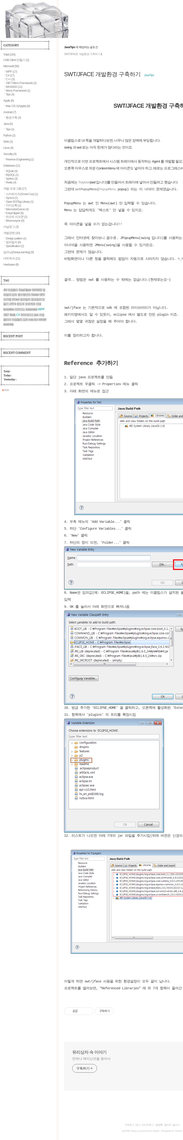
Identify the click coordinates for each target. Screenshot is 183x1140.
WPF (11, 71)
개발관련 (11, 233)
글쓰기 (176, 1124)
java (36, 315)
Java (8, 124)
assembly (8, 324)
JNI (5, 290)
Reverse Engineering (20, 159)
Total (9, 54)
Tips (10, 94)
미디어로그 (148, 1124)
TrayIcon (84, 182)
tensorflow (8, 309)
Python (9, 135)
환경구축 (13, 117)
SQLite (11, 171)
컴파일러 (13, 242)
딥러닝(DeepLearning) (18, 252)
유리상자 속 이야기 (89, 1052)
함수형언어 (24, 294)
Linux (8, 148)
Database (11, 165)
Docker (35, 294)
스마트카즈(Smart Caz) (22, 194)
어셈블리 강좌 (20, 319)
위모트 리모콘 (16, 217)
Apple (8, 100)
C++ (10, 79)
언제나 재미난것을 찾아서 (91, 1059)
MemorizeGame (17, 209)
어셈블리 (12, 290)
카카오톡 (13, 205)
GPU (42, 294)
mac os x (33, 319)
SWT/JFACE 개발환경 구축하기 (82, 54)
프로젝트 (30, 304)
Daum (156, 1130)
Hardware (11, 264)
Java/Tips (149, 75)
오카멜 (7, 299)
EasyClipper (15, 213)
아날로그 (11, 227)
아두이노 (20, 309)
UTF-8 (12, 304)
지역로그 (129, 1124)
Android (9, 112)
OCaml (15, 299)
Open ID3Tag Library (19, 201)
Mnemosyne (15, 220)
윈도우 (21, 304)
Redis (11, 182)
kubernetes (31, 309)
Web (8, 141)
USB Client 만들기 (16, 60)
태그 (138, 1124)
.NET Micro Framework (21, 83)
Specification (15, 246)
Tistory (178, 1130)
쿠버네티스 (27, 315)
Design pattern (16, 238)
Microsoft (11, 66)
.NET (6, 315)
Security (9, 154)
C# (10, 75)
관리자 (167, 1124)
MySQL (12, 175)
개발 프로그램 (14, 188)
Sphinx (11, 178)
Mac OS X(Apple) (18, 106)
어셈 (38, 304)
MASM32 (14, 87)
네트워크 (11, 258)
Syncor (12, 198)
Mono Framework (18, 90)
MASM (42, 319)
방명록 (159, 1124)
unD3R (125, 1130)
